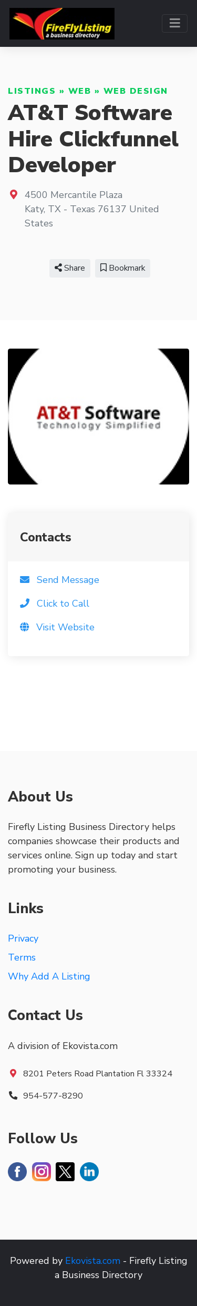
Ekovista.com (92, 1260)
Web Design (135, 91)
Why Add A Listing (49, 976)
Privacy (23, 938)
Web (79, 91)
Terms (22, 957)
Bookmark (122, 268)
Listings (32, 91)
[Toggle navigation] (175, 23)
